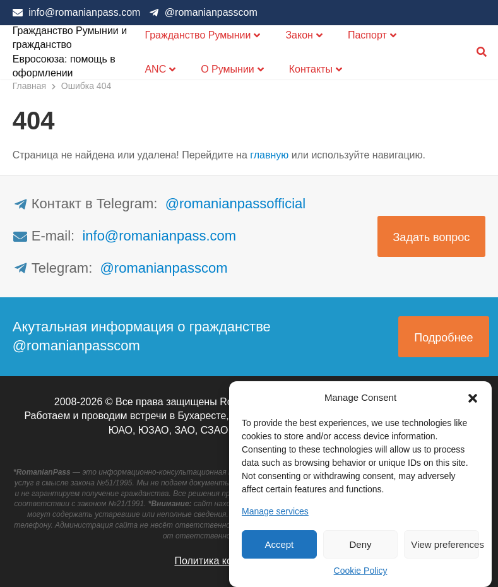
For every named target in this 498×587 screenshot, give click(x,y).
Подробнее (443, 337)
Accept (278, 544)
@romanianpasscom (211, 12)
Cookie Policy (361, 571)
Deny (360, 544)
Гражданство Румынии (198, 35)
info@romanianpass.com (84, 12)
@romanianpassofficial (235, 203)
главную (269, 155)
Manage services (275, 511)
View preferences (445, 544)
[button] (472, 397)
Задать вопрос (431, 237)
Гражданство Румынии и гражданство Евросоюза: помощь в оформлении (70, 51)
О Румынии (227, 69)
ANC (155, 69)
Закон (298, 35)
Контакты (311, 69)
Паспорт (367, 35)
